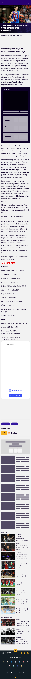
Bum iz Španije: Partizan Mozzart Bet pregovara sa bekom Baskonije (22, 641)
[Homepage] (28, 3)
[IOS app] (24, 653)
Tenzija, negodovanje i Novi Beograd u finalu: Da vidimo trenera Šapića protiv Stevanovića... (22, 611)
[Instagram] (7, 672)
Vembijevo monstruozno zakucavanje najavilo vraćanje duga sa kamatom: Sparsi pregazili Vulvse (22, 539)
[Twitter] (11, 672)
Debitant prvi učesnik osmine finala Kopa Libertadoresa (22, 593)
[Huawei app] (28, 653)
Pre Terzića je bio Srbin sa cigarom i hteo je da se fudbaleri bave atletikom (22, 602)
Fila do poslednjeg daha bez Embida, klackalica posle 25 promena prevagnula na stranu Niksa (22, 557)
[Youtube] (19, 672)
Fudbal (18, 543)
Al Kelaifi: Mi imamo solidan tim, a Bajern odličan (22, 547)
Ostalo (18, 607)
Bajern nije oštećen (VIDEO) (21, 584)
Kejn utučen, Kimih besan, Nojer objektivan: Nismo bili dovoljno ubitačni (22, 566)
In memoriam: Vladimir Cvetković (22, 632)
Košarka (18, 534)
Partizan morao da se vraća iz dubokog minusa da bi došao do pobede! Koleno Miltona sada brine (22, 575)
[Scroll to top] (15, 650)
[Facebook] (15, 672)
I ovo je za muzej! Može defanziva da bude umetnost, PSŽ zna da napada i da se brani (22, 623)
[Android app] (21, 653)
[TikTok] (23, 672)
